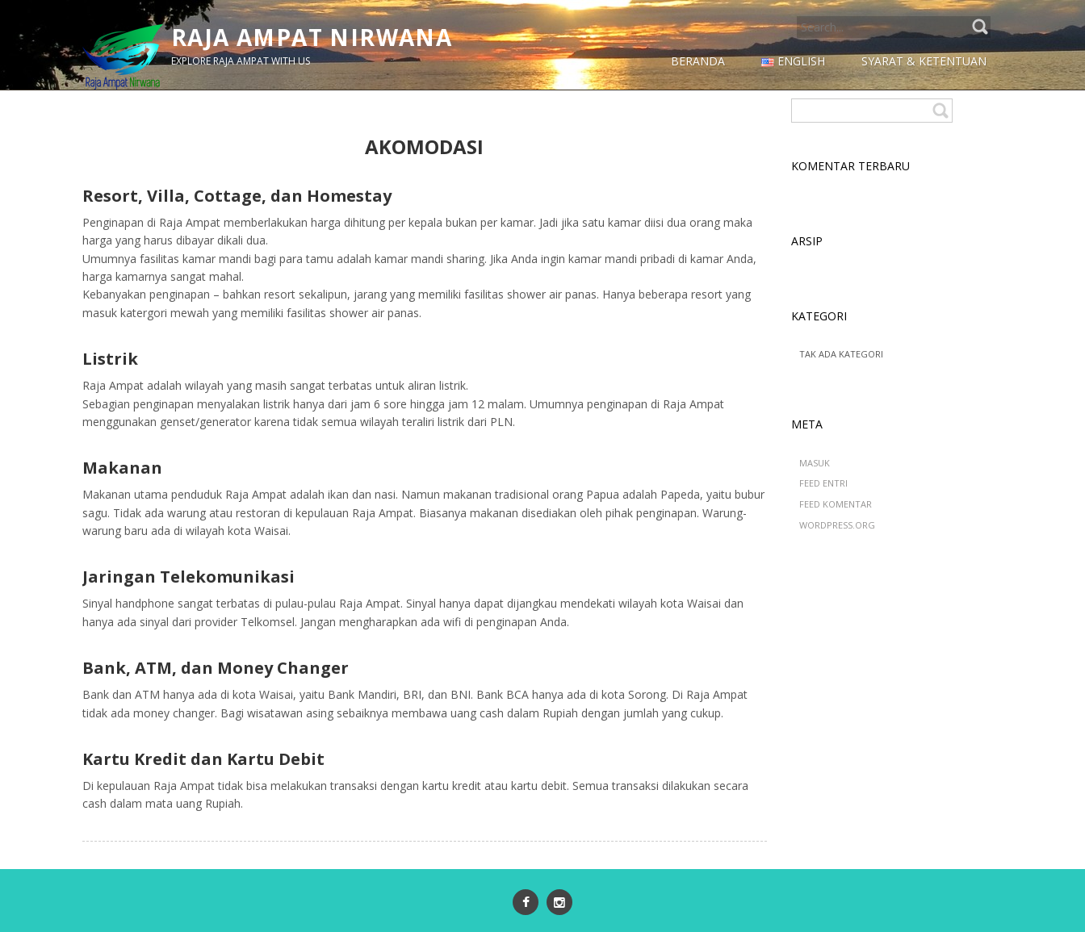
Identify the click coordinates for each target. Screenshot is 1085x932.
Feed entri (823, 483)
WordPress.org (837, 525)
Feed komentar (835, 504)
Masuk (814, 463)
